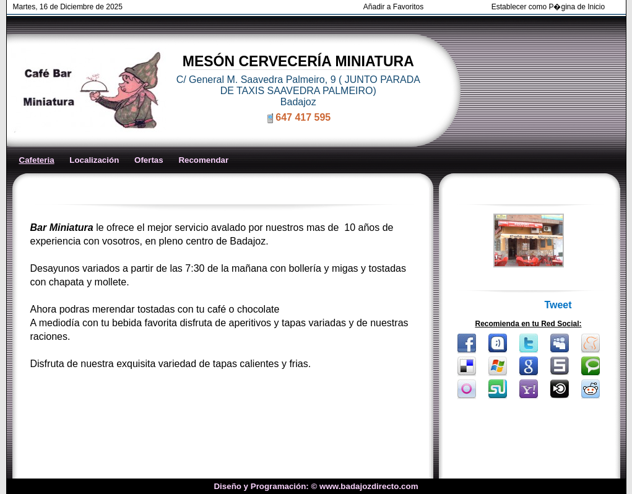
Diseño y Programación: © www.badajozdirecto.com (316, 486)
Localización (94, 160)
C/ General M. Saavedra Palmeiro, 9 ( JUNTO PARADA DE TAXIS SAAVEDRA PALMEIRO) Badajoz (298, 90)
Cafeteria (36, 160)
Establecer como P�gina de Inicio (548, 6)
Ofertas (148, 160)
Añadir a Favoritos (393, 6)
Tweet (557, 305)
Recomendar (203, 160)
